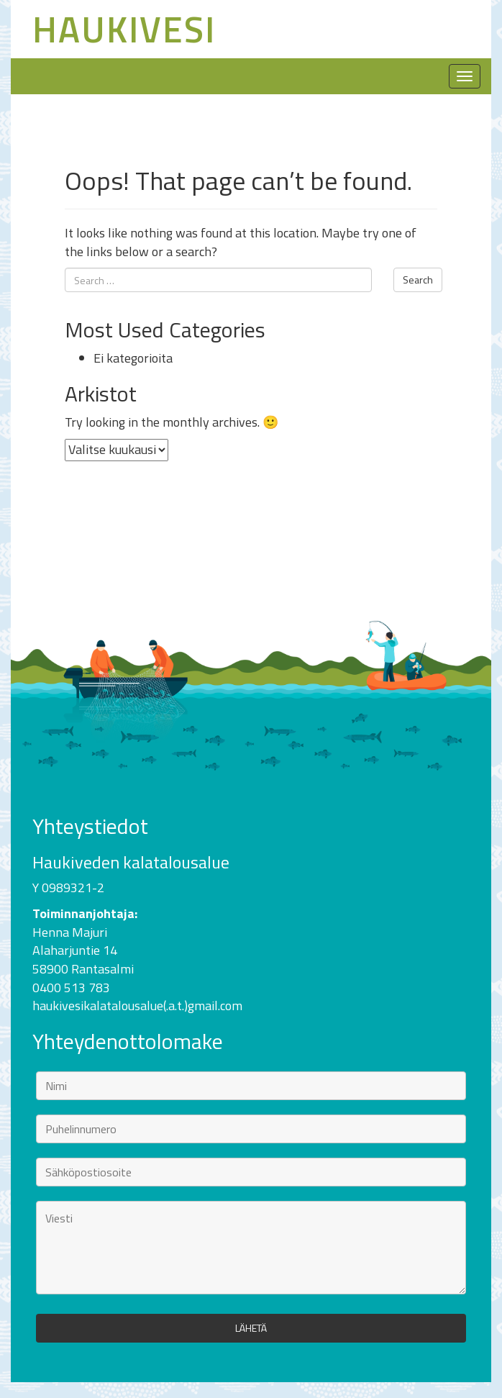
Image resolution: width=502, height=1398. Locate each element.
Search (418, 279)
